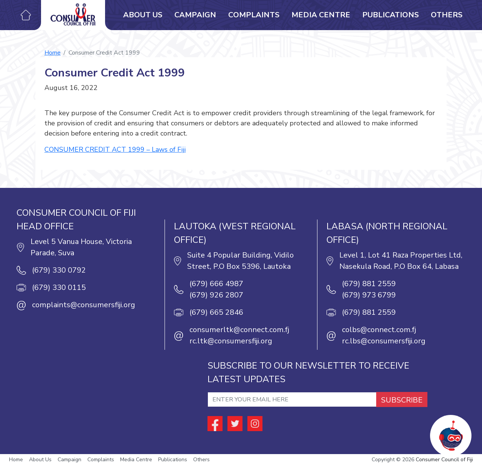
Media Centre (320, 15)
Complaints (253, 15)
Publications (390, 15)
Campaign (195, 15)
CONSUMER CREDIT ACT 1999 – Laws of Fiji (115, 149)
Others (446, 15)
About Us (142, 15)
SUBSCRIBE (402, 400)
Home (52, 53)
